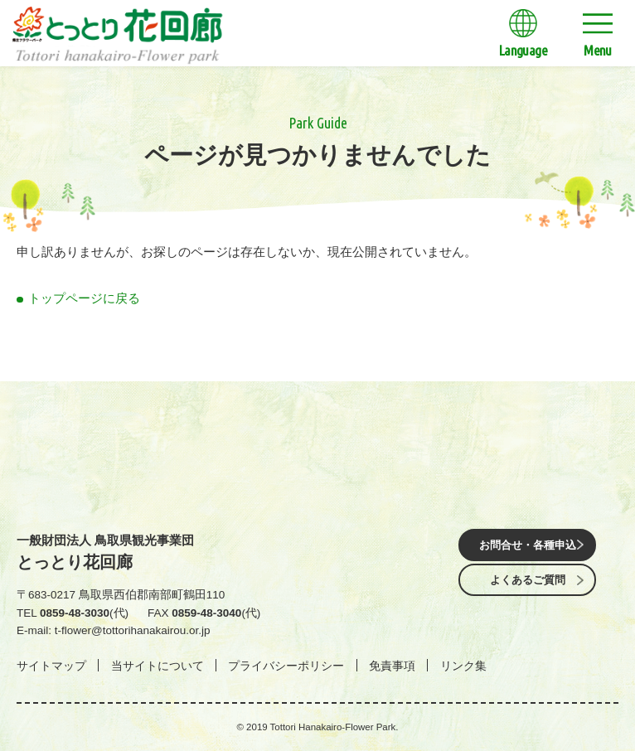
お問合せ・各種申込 (527, 544)
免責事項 (392, 665)
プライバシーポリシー (286, 665)
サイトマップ (51, 665)
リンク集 (463, 665)
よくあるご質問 (527, 581)
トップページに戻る (84, 298)
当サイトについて (157, 665)
